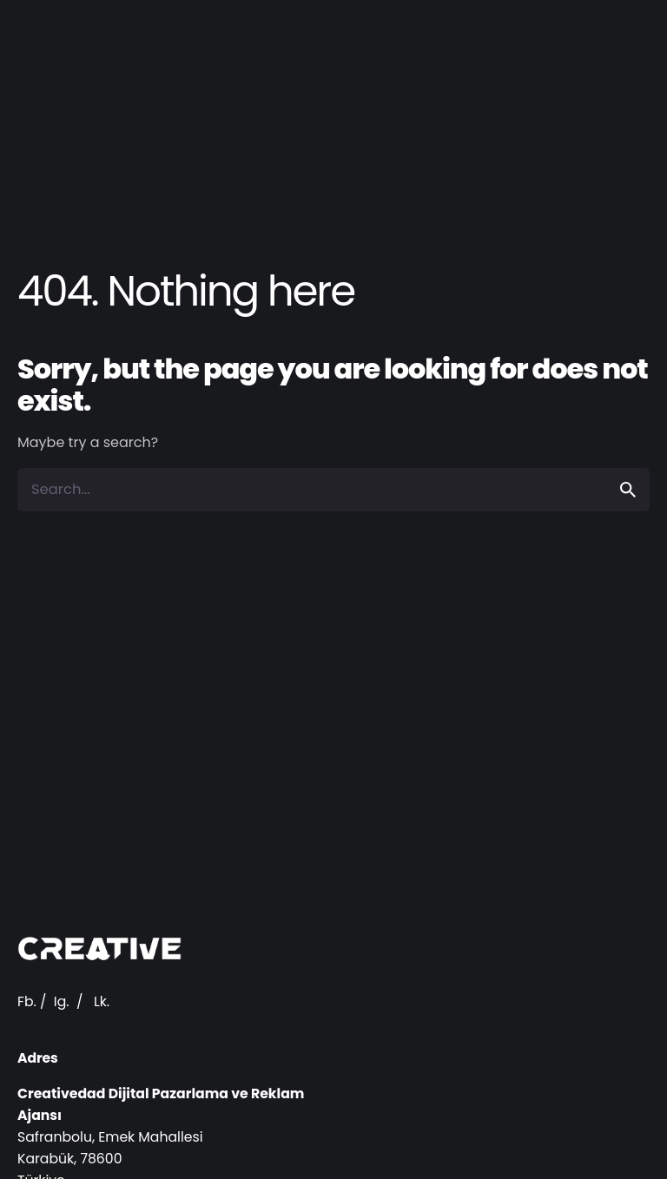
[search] (628, 489)
